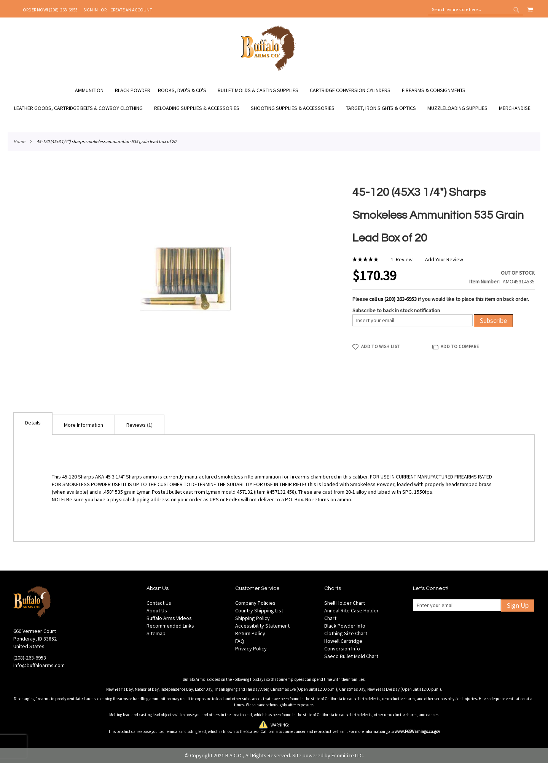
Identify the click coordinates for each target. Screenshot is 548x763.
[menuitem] (93, 90)
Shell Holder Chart (344, 602)
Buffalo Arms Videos (169, 618)
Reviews (139, 424)
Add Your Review (444, 259)
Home (19, 141)
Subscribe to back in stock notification (396, 310)
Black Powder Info (344, 625)
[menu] (274, 99)
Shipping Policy (252, 618)
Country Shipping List (259, 610)
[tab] (33, 423)
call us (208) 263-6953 (393, 299)
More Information (83, 424)
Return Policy (250, 633)
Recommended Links (170, 625)
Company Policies (255, 602)
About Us (157, 610)
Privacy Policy (251, 648)
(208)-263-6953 (29, 657)
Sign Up (518, 605)
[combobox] (475, 9)
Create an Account (131, 10)
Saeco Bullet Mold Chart (351, 656)
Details (33, 422)
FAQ (239, 640)
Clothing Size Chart (345, 633)
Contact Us (159, 602)
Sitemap (156, 633)
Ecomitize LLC (347, 755)
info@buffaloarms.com (39, 665)
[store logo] (268, 69)
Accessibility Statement (262, 625)
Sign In (90, 10)
